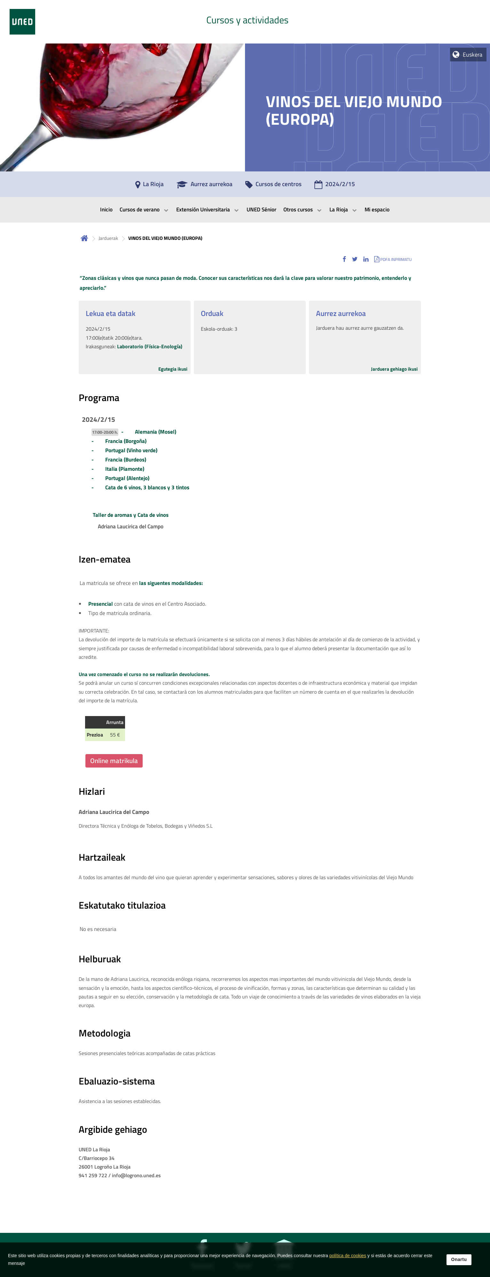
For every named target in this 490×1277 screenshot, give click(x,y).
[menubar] (245, 209)
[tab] (245, 21)
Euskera (472, 54)
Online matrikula (114, 760)
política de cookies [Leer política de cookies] (347, 1260)
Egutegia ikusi (172, 369)
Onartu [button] (459, 1263)
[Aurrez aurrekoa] (204, 186)
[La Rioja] (149, 186)
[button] (344, 259)
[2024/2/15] (334, 186)
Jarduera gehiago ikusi (394, 369)
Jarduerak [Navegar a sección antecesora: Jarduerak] (108, 238)
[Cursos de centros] (273, 186)
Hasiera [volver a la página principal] (84, 238)
